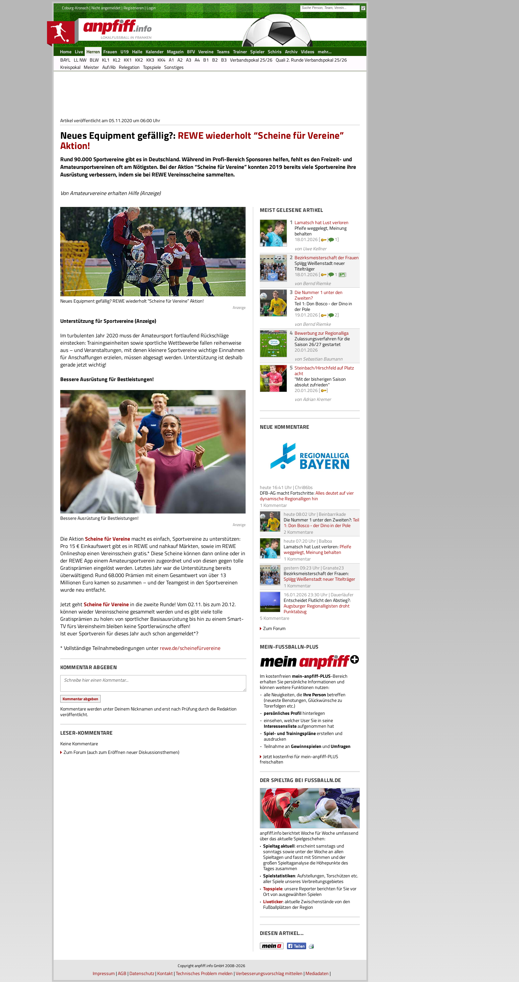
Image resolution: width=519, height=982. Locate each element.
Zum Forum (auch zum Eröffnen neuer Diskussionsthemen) (121, 752)
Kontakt (165, 973)
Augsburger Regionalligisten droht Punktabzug (317, 608)
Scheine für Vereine (107, 539)
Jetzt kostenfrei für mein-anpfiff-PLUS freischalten (299, 759)
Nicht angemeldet (105, 8)
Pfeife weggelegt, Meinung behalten (321, 230)
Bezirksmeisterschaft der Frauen (327, 257)
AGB (122, 973)
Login (151, 8)
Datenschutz (141, 973)
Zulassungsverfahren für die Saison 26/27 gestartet (322, 341)
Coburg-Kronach (75, 8)
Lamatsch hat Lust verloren (322, 222)
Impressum (104, 973)
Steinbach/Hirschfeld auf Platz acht (324, 370)
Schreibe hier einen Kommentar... (153, 683)
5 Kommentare (274, 617)
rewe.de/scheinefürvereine (190, 648)
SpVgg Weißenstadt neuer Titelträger (320, 266)
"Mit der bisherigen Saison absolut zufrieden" (320, 381)
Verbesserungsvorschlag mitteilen (269, 973)
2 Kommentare (298, 531)
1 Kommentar (273, 505)
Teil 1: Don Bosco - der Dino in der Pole (323, 306)
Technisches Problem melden (204, 973)
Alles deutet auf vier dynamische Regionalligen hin (307, 495)
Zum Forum (274, 628)
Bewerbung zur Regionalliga (322, 332)
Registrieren (133, 8)
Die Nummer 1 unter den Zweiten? (319, 295)
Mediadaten (317, 973)
